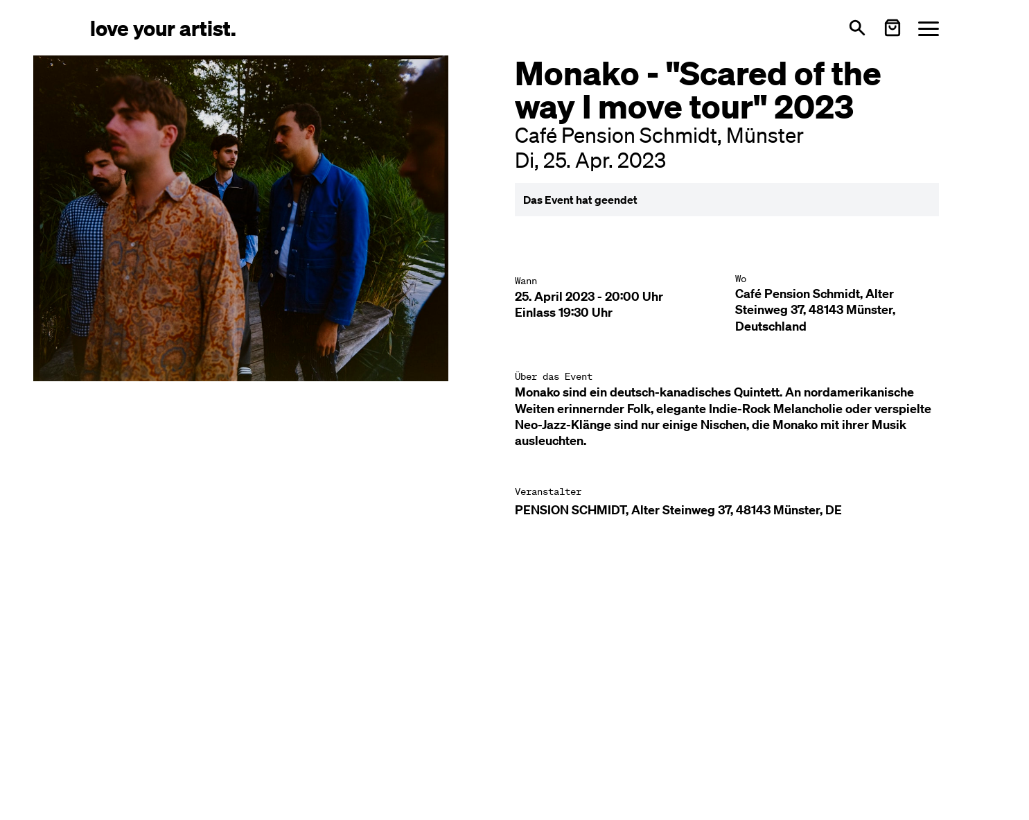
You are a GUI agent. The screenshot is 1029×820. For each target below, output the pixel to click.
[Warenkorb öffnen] (892, 28)
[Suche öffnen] (857, 27)
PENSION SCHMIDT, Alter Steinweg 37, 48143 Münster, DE (678, 510)
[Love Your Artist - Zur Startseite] (163, 27)
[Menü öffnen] (928, 28)
